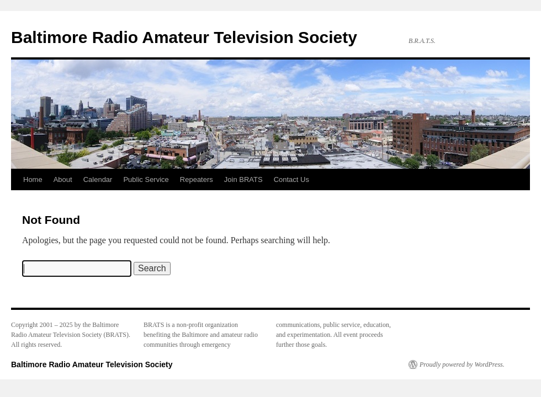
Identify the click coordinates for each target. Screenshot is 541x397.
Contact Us (291, 179)
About (63, 179)
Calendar (98, 179)
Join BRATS (243, 179)
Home (33, 179)
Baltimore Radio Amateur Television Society (184, 37)
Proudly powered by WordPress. (462, 364)
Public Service (145, 179)
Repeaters (196, 179)
